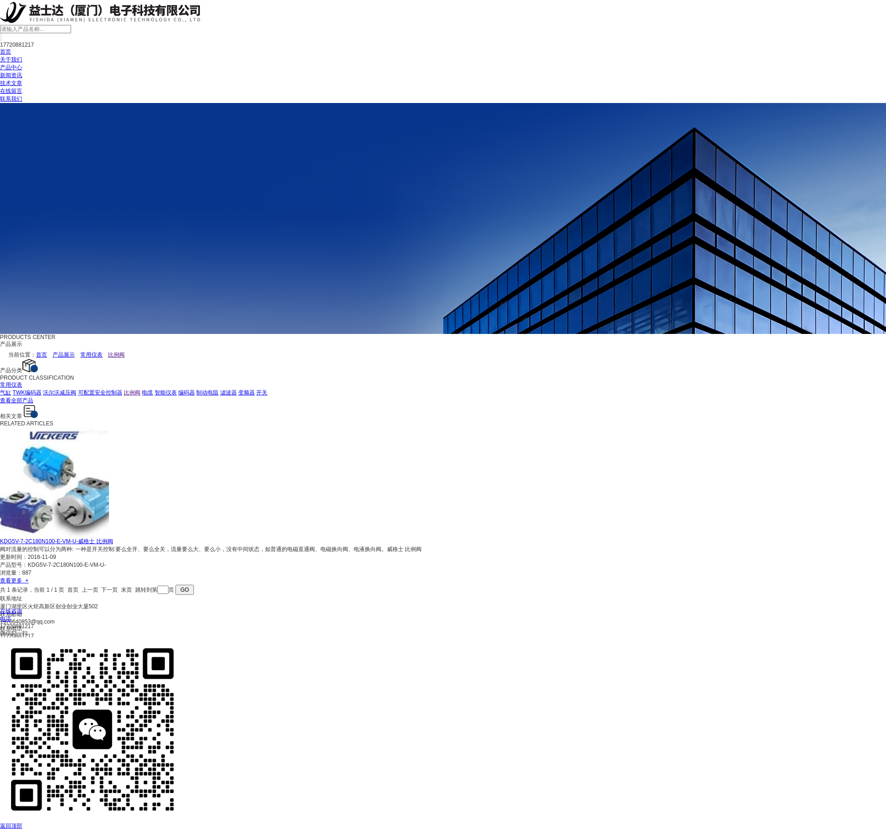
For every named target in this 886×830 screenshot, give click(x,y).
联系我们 (11, 99)
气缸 (5, 392)
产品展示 (64, 354)
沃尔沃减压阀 (59, 392)
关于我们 (11, 59)
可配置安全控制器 (100, 392)
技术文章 (11, 83)
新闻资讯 (11, 75)
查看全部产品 (16, 400)
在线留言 (11, 91)
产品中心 (11, 67)
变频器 (246, 392)
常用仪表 (91, 354)
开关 (261, 392)
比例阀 (132, 392)
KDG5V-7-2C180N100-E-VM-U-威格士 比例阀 (56, 541)
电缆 (147, 392)
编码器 (186, 392)
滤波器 (228, 392)
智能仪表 (166, 392)
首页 (5, 51)
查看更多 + (14, 580)
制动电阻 (207, 392)
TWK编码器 (27, 392)
